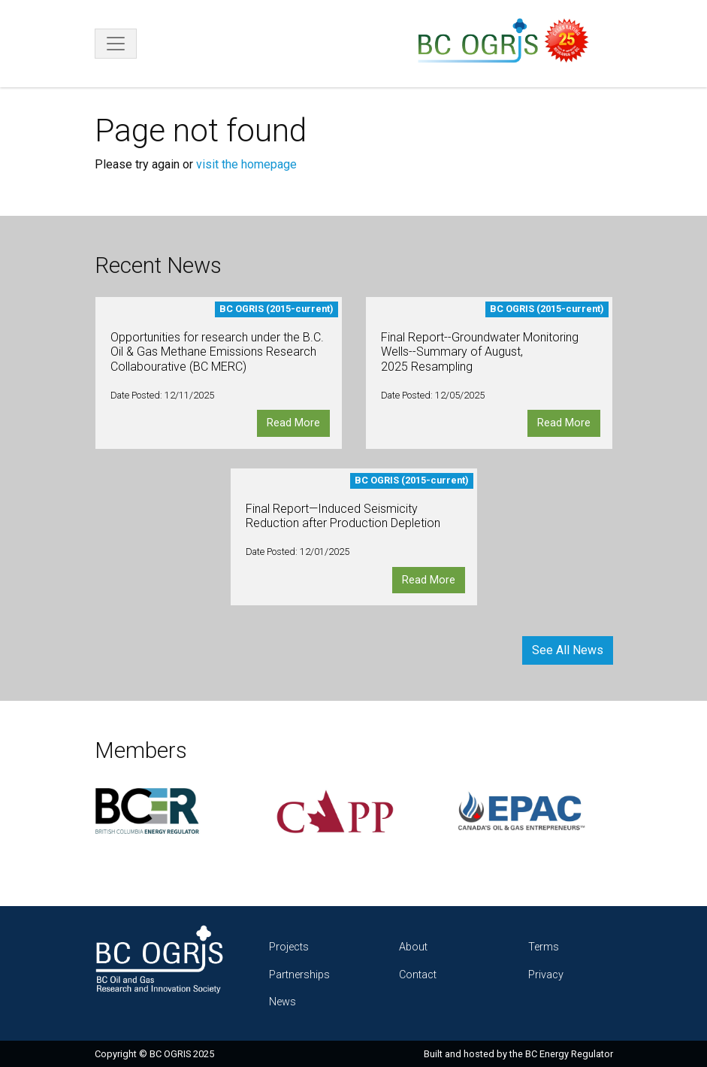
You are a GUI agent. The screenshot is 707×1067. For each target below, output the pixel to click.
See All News (567, 650)
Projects (289, 947)
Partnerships (299, 974)
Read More (293, 423)
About (413, 947)
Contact (418, 974)
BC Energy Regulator (569, 1053)
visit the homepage (246, 164)
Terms (543, 947)
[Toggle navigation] (116, 44)
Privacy (545, 974)
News (282, 1002)
